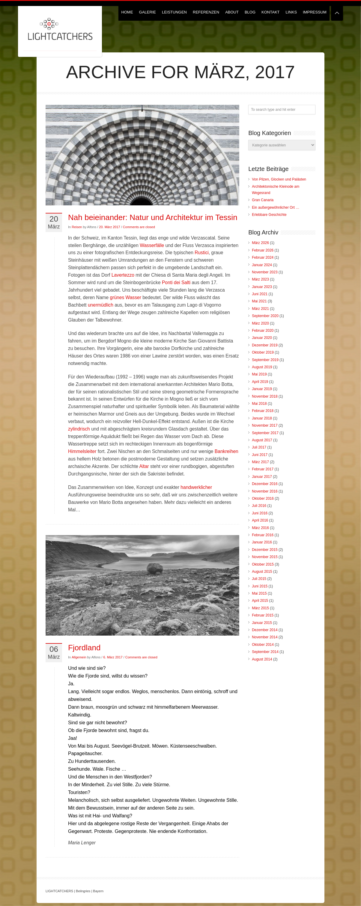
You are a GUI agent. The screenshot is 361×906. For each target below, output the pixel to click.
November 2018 (264, 396)
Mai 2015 (259, 593)
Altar (144, 466)
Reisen (77, 227)
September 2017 (265, 433)
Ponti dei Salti (177, 282)
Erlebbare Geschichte (269, 215)
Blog (250, 12)
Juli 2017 (259, 447)
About (232, 12)
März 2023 (260, 279)
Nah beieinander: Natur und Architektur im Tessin (152, 217)
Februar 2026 (262, 250)
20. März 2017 (109, 227)
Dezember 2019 (264, 345)
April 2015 (260, 601)
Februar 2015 (262, 615)
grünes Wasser (126, 297)
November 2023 (264, 272)
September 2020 (265, 316)
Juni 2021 (259, 294)
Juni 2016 (259, 513)
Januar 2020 (262, 338)
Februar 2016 (262, 535)
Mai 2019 (259, 374)
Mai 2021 (259, 301)
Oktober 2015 (263, 564)
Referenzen (206, 12)
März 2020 (260, 323)
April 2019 (260, 382)
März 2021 (260, 309)
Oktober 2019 (263, 352)
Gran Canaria (262, 200)
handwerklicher (196, 487)
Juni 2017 (259, 455)
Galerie (147, 12)
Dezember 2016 (264, 484)
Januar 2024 (262, 265)
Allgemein (79, 657)
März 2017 (260, 462)
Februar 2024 (262, 257)
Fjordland (84, 647)
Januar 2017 (262, 477)
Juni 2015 (259, 586)
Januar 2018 (262, 418)
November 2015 (264, 557)
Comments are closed (139, 227)
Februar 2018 (262, 411)
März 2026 (260, 243)
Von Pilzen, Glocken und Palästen (279, 179)
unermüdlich (100, 304)
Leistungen (174, 12)
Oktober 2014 (263, 645)
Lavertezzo (123, 275)
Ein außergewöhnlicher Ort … (275, 207)
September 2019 (265, 360)
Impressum (315, 12)
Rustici (202, 252)
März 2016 (260, 528)
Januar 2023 (262, 287)
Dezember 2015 (264, 550)
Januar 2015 (262, 623)
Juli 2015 (259, 579)
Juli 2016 (259, 506)
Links (291, 12)
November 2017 (264, 425)
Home (127, 12)
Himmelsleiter (82, 451)
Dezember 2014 (264, 630)
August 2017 (262, 440)
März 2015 (260, 608)
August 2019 (262, 367)
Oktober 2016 (263, 498)
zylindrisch (79, 428)
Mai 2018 (259, 404)
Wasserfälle (152, 245)
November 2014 (264, 637)
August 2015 (262, 571)
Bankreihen (226, 451)
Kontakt (270, 12)
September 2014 (265, 652)
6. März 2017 (112, 657)
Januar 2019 (262, 389)
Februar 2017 (262, 469)
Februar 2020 (262, 330)
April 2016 (260, 520)
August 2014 (262, 659)
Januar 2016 (262, 542)
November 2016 (264, 491)
